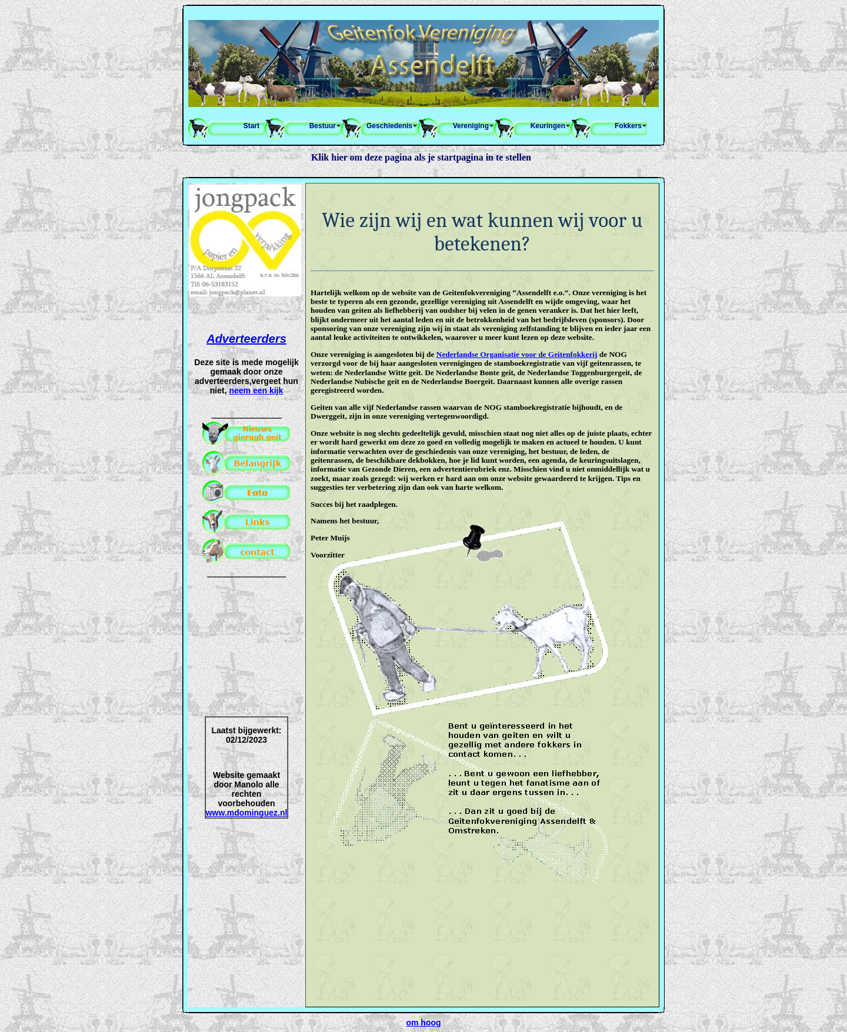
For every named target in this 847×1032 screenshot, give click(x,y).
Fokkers (628, 126)
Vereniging (471, 126)
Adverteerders (246, 338)
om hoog (423, 1022)
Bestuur (322, 126)
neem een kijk (256, 390)
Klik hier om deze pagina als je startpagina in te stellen (421, 157)
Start (251, 126)
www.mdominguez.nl (247, 812)
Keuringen (548, 126)
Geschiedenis (389, 126)
